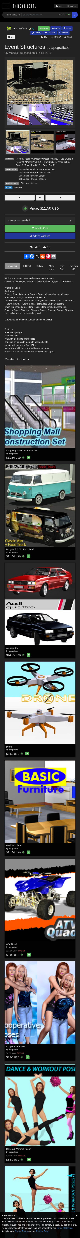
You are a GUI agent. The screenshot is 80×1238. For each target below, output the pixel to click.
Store (67, 28)
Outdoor (42, 176)
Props (34, 172)
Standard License (29, 183)
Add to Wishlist (40, 236)
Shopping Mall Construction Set (22, 450)
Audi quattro (12, 648)
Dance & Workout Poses (18, 1149)
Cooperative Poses (16, 1046)
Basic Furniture (14, 845)
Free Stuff (62, 267)
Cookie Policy (21, 1231)
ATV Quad (11, 944)
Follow (44, 28)
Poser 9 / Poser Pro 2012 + (29, 165)
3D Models (24, 169)
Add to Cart (40, 228)
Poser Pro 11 (49, 165)
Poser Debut (63, 162)
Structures (49, 169)
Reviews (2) (74, 267)
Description (12, 266)
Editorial (27, 266)
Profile (56, 28)
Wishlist (63, 33)
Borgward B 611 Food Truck (20, 549)
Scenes (42, 179)
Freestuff (50, 33)
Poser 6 (19, 159)
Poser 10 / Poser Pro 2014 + (29, 162)
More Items (51, 267)
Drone (9, 746)
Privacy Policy (42, 1231)
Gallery (36, 33)
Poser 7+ (28, 159)
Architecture (37, 169)
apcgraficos (60, 48)
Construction (44, 172)
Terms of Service (64, 1228)
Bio (11, 37)
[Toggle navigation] (6, 6)
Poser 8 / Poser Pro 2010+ (46, 159)
